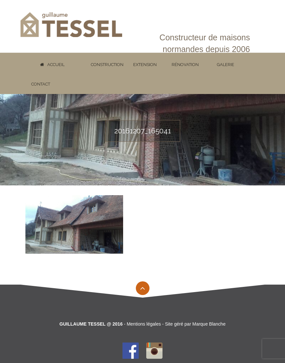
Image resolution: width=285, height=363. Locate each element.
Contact (40, 84)
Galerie (225, 64)
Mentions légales (144, 324)
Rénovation (185, 64)
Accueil (52, 64)
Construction (107, 64)
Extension (145, 64)
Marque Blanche (208, 324)
